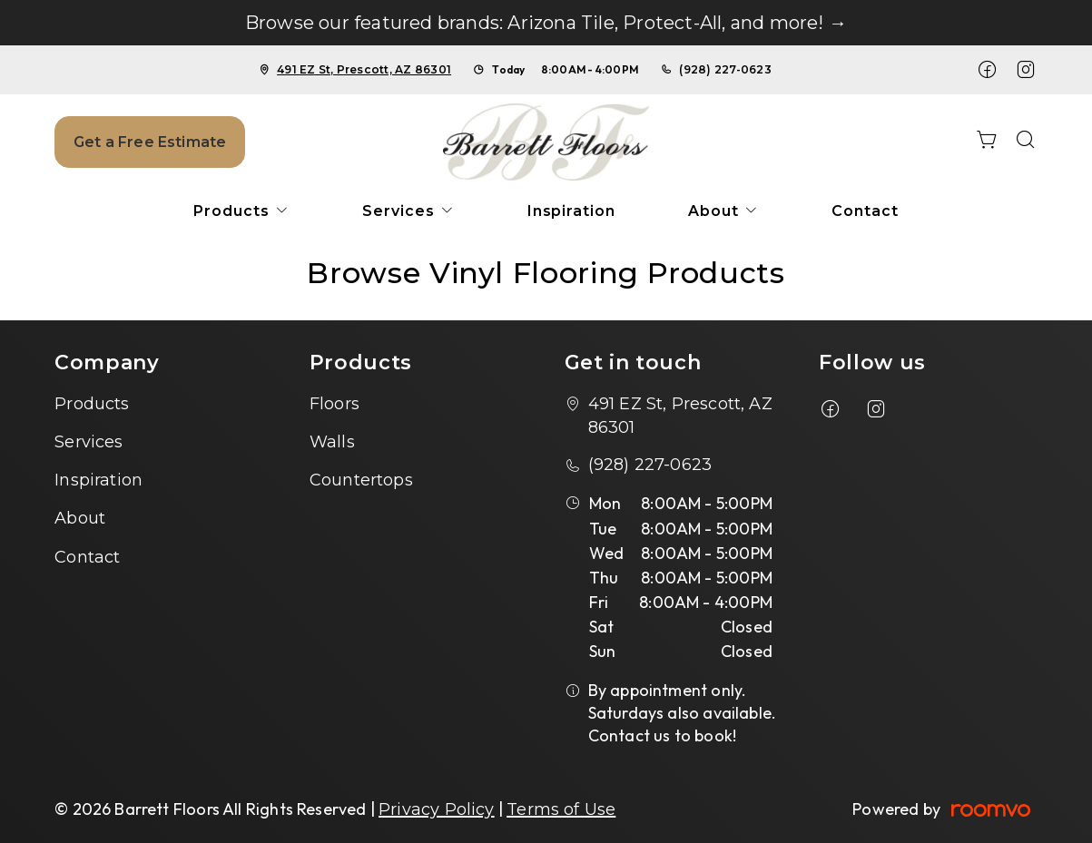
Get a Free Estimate (150, 142)
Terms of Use (561, 809)
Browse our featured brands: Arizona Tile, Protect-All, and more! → (546, 23)
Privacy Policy (437, 809)
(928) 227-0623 (725, 69)
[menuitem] (241, 210)
